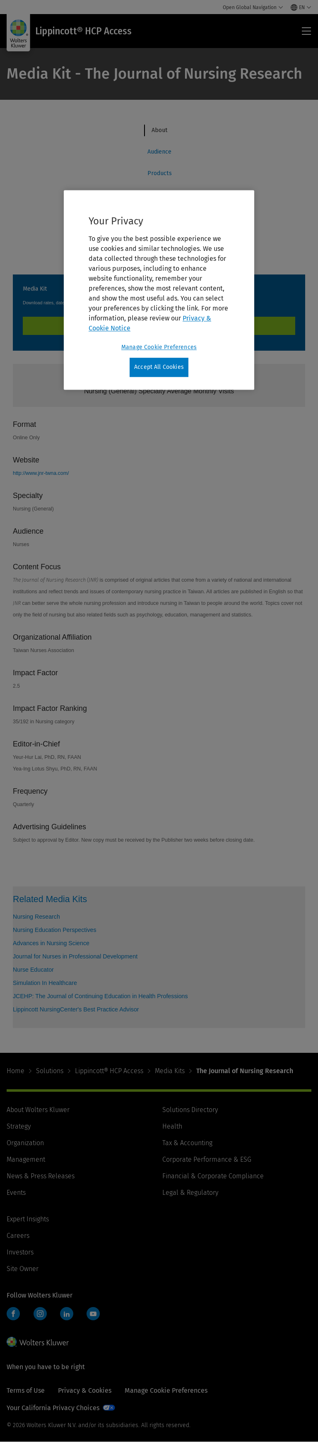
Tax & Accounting (187, 1143)
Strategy (19, 1126)
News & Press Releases (41, 1176)
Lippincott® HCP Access (109, 1071)
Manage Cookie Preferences (166, 1390)
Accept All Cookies (159, 367)
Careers (18, 1236)
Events (16, 1192)
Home (15, 1071)
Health (172, 1126)
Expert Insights (28, 1219)
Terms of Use (26, 1390)
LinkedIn (66, 1313)
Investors (20, 1252)
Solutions (49, 1071)
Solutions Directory (190, 1110)
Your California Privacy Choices (53, 1408)
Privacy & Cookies (84, 1390)
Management (26, 1159)
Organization (25, 1143)
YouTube (93, 1313)
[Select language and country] (301, 7)
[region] (159, 290)
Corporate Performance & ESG (206, 1159)
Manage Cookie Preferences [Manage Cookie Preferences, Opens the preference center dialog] (159, 347)
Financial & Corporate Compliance (213, 1176)
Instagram (40, 1313)
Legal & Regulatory (190, 1192)
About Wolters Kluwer (38, 1110)
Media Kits (170, 1071)
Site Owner (23, 1269)
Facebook (13, 1313)
